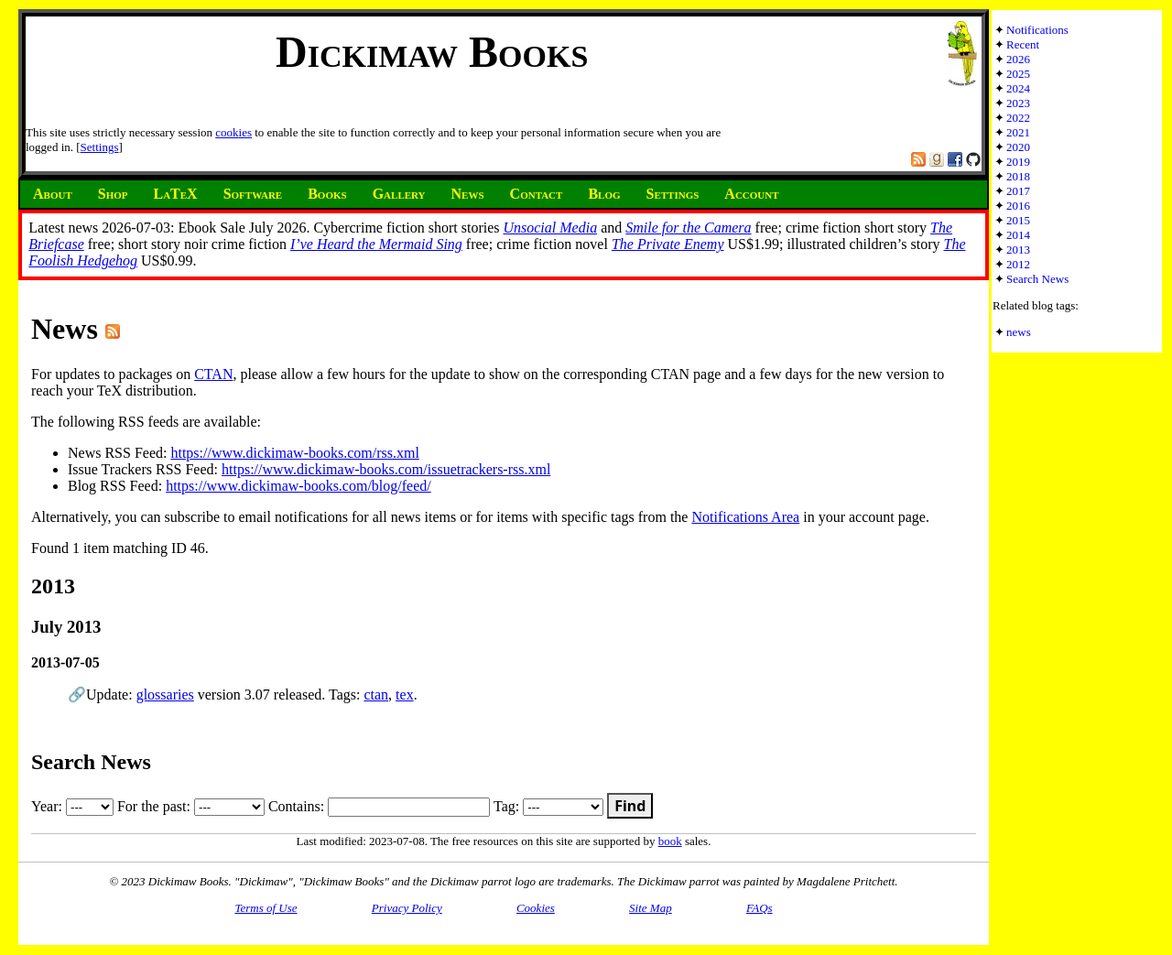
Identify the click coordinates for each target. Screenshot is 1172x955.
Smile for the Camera (688, 227)
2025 (1018, 74)
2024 (1018, 88)
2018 (1018, 176)
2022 (1018, 118)
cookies (233, 132)
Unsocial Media (550, 227)
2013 (1018, 249)
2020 (1018, 147)
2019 (1018, 161)
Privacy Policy (407, 908)
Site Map (650, 908)
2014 (1018, 235)
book (670, 841)
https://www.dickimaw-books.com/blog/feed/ (298, 486)
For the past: (191, 806)
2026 (1018, 59)
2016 (1018, 205)
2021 (1018, 132)
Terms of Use (265, 908)
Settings (100, 147)
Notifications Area (745, 517)
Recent (1022, 44)
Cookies (535, 908)
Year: (72, 806)
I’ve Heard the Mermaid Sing (376, 244)
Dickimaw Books (432, 51)
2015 (1018, 220)
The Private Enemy (668, 244)
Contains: (379, 806)
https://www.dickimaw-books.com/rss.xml (294, 453)
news (1018, 332)
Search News (1037, 279)
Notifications (1037, 30)
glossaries (165, 694)
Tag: (548, 806)
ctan (376, 694)
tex (405, 694)
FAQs (759, 908)
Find (630, 806)
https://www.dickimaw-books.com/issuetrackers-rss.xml (386, 469)
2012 (1018, 264)
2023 (1018, 103)
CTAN (213, 374)
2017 (1018, 191)
